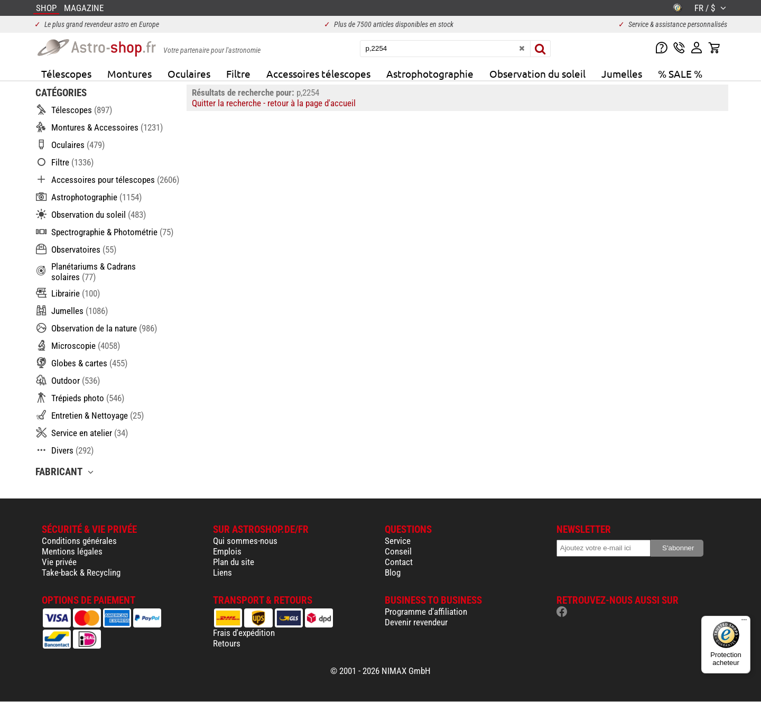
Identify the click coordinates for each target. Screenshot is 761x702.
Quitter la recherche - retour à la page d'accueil (274, 103)
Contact (399, 562)
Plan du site (233, 562)
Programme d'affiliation (426, 611)
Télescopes (66, 73)
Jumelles (621, 73)
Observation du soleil (537, 73)
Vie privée (59, 562)
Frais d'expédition (244, 632)
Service (398, 540)
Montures (129, 73)
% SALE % (680, 73)
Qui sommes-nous (245, 540)
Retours (226, 643)
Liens (222, 572)
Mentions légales (72, 551)
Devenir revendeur (416, 622)
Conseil (398, 551)
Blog (393, 572)
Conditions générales (79, 540)
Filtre (238, 73)
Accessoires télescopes (318, 73)
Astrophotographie (430, 73)
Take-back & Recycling (81, 572)
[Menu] (744, 622)
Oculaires (189, 73)
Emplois (227, 551)
